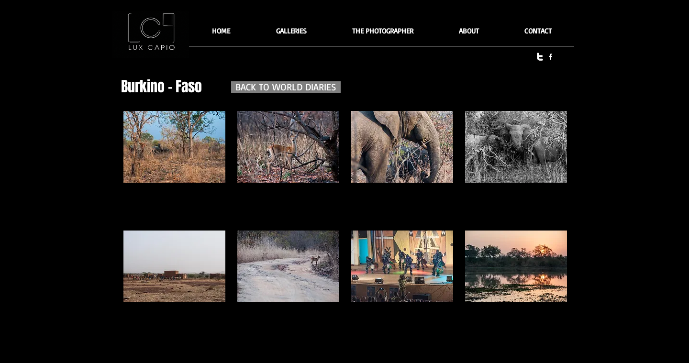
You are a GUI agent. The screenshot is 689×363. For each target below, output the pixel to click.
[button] (291, 34)
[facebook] (550, 57)
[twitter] (540, 57)
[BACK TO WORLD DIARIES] (286, 87)
